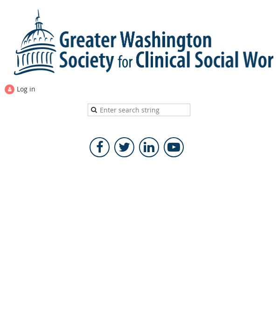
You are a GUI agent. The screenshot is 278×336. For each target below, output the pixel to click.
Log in (26, 88)
